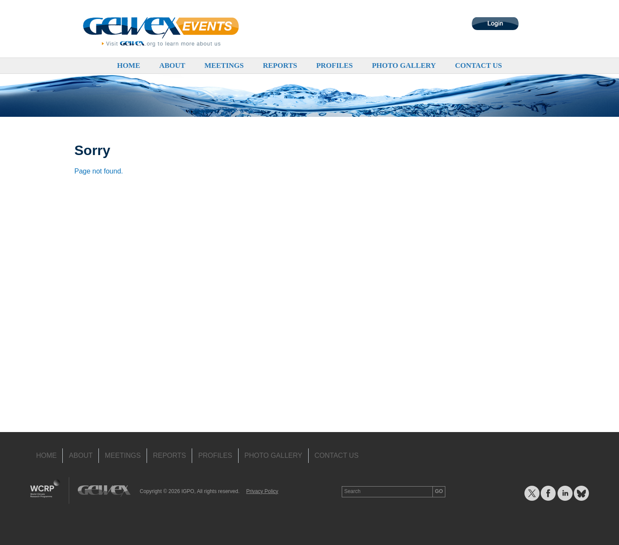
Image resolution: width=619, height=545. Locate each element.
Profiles (334, 65)
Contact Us (478, 65)
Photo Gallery (404, 65)
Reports (280, 65)
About (172, 65)
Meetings (224, 65)
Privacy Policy (262, 491)
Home (128, 65)
